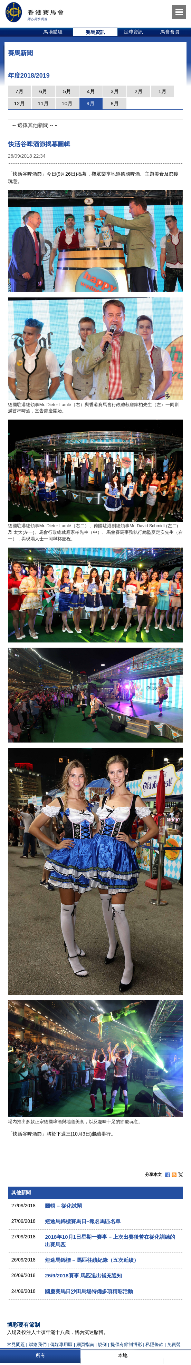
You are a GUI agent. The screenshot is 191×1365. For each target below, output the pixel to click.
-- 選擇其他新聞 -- (34, 125)
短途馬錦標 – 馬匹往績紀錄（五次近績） (92, 1260)
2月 (138, 91)
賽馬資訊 (95, 32)
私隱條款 (154, 1344)
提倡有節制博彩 (126, 1344)
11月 (43, 103)
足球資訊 (133, 32)
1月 (162, 91)
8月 (114, 103)
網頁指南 (85, 1344)
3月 (114, 91)
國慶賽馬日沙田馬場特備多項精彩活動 (89, 1291)
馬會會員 (170, 32)
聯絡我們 (38, 1344)
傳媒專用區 (61, 1344)
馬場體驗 (53, 32)
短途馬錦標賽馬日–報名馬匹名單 (83, 1221)
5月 (67, 91)
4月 (91, 91)
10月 (67, 103)
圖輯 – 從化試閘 (63, 1206)
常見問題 (16, 1344)
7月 (19, 91)
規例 (103, 1344)
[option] (53, 32)
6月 (43, 91)
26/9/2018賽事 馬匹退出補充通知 (83, 1275)
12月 (19, 103)
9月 (90, 103)
